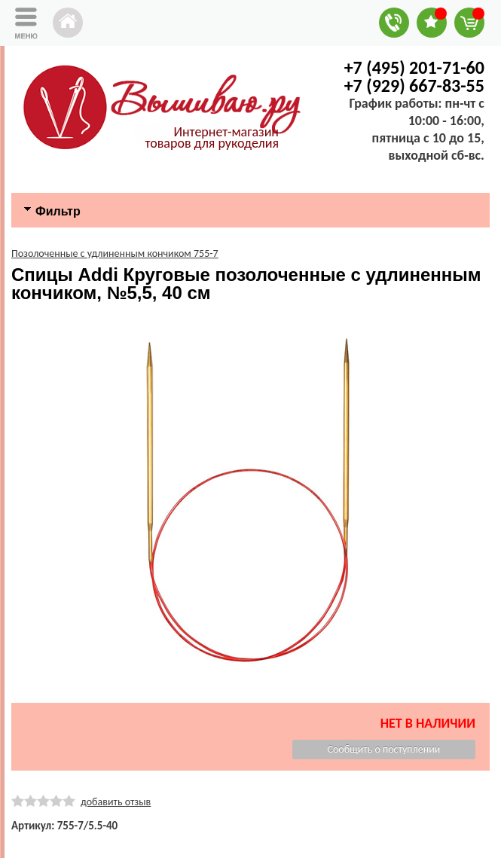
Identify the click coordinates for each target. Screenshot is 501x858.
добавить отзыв (116, 801)
